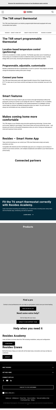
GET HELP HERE (9, 372)
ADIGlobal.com (15, 398)
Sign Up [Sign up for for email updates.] (7, 357)
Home (28, 12)
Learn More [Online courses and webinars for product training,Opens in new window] (9, 343)
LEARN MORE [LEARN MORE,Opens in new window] (27, 214)
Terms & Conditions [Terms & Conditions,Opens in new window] (31, 398)
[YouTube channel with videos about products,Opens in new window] (7, 380)
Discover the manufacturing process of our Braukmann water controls (28, 3)
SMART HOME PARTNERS (31, 32)
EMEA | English (12, 393)
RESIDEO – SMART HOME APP (13, 32)
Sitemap (32, 400)
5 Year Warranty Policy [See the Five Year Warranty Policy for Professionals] (25, 400)
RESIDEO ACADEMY (46, 32)
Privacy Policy (23, 398)
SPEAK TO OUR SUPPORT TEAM (28, 322)
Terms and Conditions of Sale (43, 398)
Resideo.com (8, 398)
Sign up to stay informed (28, 387)
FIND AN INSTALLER (28, 308)
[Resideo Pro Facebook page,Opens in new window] (3, 380)
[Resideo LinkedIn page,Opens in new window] (11, 380)
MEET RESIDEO (9, 367)
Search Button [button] (52, 12)
